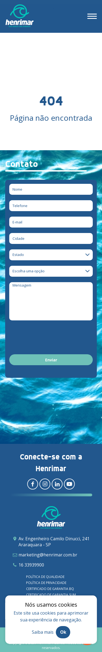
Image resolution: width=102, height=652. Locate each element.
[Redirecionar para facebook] (32, 484)
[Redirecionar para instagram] (44, 484)
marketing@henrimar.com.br (47, 555)
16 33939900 (31, 565)
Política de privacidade (46, 582)
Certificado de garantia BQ (50, 588)
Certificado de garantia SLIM (51, 594)
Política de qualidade (45, 576)
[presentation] (50, 338)
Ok (63, 632)
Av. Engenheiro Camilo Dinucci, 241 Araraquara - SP (53, 542)
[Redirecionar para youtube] (69, 484)
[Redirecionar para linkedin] (57, 484)
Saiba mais (43, 632)
